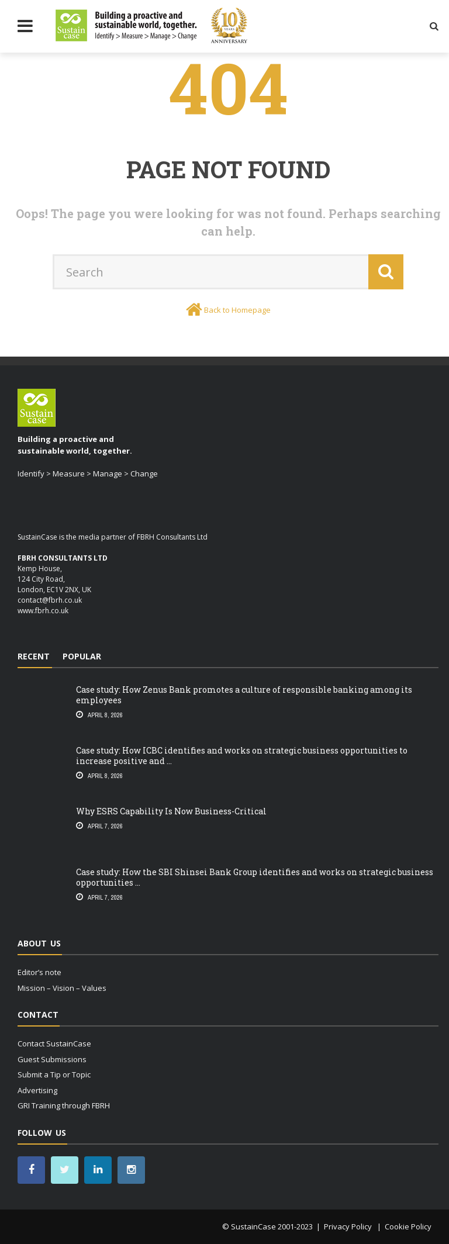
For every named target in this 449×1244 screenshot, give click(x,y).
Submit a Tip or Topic (54, 1074)
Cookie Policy (408, 1226)
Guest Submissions (52, 1059)
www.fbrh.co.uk (43, 611)
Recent (34, 656)
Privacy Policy (349, 1226)
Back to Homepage (237, 310)
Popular (82, 656)
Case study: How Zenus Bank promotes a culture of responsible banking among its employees (244, 695)
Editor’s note (39, 972)
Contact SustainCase (54, 1043)
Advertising (37, 1090)
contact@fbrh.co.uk (50, 600)
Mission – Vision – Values (62, 988)
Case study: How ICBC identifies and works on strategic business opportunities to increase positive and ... (241, 755)
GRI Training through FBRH (64, 1105)
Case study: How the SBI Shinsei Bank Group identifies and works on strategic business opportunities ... (254, 877)
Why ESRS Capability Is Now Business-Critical (171, 811)
